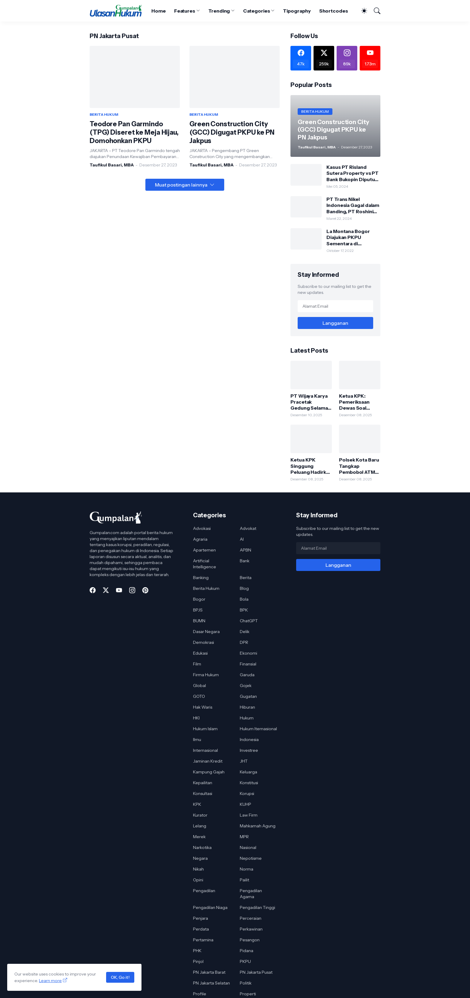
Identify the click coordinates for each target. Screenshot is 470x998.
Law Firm (248, 815)
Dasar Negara (206, 631)
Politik (245, 983)
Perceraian (250, 918)
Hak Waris (202, 707)
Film (197, 664)
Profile (199, 994)
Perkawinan (251, 929)
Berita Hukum (206, 588)
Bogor (199, 599)
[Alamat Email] (335, 306)
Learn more (50, 980)
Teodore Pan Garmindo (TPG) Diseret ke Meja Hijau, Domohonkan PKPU (134, 132)
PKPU (245, 961)
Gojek (245, 685)
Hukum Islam (205, 728)
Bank (244, 560)
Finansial (248, 664)
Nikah (198, 869)
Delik (244, 631)
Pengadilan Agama (251, 893)
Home (158, 11)
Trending (219, 11)
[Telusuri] (374, 11)
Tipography (297, 11)
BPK (244, 610)
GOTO (199, 696)
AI (242, 539)
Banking (201, 577)
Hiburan (247, 707)
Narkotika (202, 847)
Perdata (201, 929)
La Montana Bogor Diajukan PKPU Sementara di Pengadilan (348, 237)
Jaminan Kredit (207, 761)
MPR (244, 836)
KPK (197, 804)
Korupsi (247, 793)
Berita (245, 577)
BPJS (198, 610)
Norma (246, 869)
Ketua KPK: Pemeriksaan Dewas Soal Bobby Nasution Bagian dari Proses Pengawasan (357, 402)
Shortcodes (333, 11)
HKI (196, 718)
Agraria (200, 539)
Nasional (248, 847)
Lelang (199, 826)
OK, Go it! (120, 977)
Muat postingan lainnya (181, 185)
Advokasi (202, 528)
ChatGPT (249, 620)
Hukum (247, 718)
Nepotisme (251, 858)
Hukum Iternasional (258, 728)
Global (199, 685)
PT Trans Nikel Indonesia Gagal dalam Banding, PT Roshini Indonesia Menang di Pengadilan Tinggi (352, 205)
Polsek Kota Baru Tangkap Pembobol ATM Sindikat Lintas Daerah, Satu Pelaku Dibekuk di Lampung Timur (359, 466)
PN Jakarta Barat (209, 972)
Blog (244, 588)
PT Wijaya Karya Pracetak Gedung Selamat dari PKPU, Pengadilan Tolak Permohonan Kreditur (310, 402)
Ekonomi (248, 653)
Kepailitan (202, 782)
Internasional (205, 750)
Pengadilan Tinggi (257, 907)
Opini (198, 880)
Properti (248, 994)
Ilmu (197, 739)
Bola (244, 599)
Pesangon (250, 940)
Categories (256, 11)
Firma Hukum (206, 674)
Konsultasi (202, 793)
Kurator (200, 815)
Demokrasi (203, 642)
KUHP (245, 804)
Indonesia (249, 739)
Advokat (248, 528)
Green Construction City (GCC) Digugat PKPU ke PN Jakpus (232, 132)
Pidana (246, 950)
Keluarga (248, 772)
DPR (244, 642)
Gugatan (248, 696)
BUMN (199, 620)
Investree (249, 750)
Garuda (247, 674)
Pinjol (198, 961)
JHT (244, 761)
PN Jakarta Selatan (211, 983)
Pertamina (203, 940)
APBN (245, 550)
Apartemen (204, 550)
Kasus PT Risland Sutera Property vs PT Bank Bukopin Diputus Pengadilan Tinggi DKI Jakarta (352, 173)
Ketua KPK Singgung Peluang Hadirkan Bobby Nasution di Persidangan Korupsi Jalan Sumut (311, 466)
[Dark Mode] (361, 11)
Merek (199, 836)
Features (184, 11)
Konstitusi (249, 782)
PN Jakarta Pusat (256, 972)
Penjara (200, 918)
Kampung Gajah (209, 772)
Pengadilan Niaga (210, 907)
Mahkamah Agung (257, 826)
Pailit (244, 880)
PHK (197, 950)
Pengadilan (204, 890)
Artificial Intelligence (204, 563)
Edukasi (200, 653)
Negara (200, 858)
